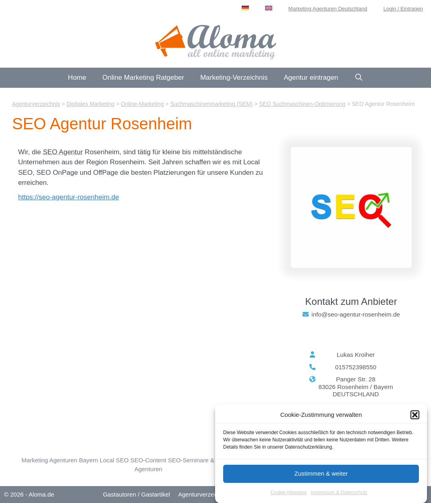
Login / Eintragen (403, 9)
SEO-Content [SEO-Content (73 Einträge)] (148, 460)
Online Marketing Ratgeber (143, 77)
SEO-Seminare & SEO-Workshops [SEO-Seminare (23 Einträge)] (214, 460)
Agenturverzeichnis (204, 494)
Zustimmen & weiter (321, 473)
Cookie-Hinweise (289, 492)
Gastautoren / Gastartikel (136, 494)
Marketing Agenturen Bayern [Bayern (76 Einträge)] (59, 460)
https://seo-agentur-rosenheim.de (68, 197)
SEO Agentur (63, 152)
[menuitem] (245, 8)
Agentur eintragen (311, 77)
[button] (415, 415)
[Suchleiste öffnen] (358, 78)
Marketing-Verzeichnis (233, 77)
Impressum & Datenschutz (339, 492)
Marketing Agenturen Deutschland (327, 9)
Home (77, 77)
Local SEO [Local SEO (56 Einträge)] (114, 460)
